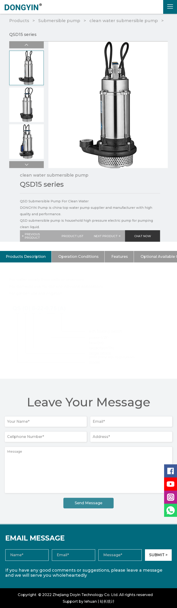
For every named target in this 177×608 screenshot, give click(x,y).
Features (119, 256)
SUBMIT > (158, 555)
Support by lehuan (80, 601)
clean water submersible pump (123, 20)
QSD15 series (22, 34)
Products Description (26, 256)
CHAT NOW (145, 236)
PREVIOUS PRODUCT (33, 236)
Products (19, 20)
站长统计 (107, 601)
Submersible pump (59, 20)
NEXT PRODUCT (110, 236)
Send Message (88, 505)
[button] (26, 164)
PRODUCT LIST (76, 236)
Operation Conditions (78, 256)
